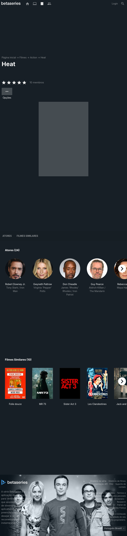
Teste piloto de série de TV (102, 505)
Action (33, 57)
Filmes (23, 57)
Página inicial (9, 57)
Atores (7, 235)
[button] (15, 277)
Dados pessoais (118, 496)
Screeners (119, 499)
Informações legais (95, 493)
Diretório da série (98, 481)
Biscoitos (110, 493)
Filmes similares (27, 235)
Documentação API (99, 484)
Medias (109, 499)
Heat (43, 57)
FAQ (111, 484)
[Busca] (123, 3)
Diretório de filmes (117, 481)
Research (121, 502)
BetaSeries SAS (96, 499)
